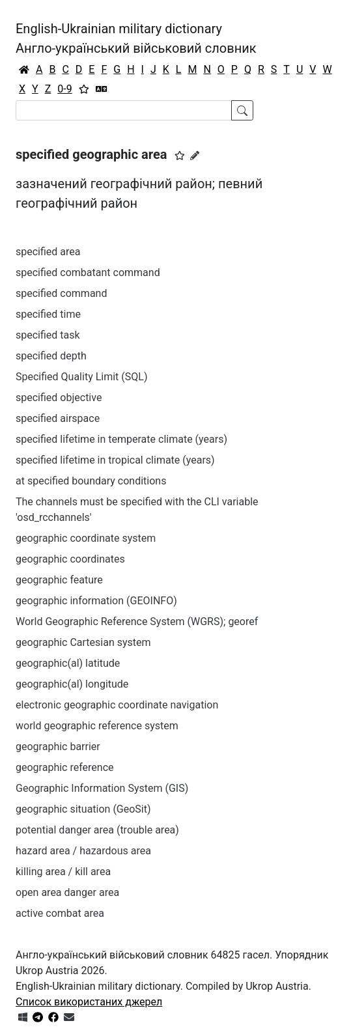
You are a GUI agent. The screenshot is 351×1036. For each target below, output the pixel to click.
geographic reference (65, 767)
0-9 (64, 89)
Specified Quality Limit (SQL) (81, 377)
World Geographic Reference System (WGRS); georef (137, 621)
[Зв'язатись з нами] (69, 1017)
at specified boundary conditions (91, 481)
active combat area (60, 913)
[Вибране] (84, 89)
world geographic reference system (97, 726)
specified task (48, 335)
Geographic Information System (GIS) (102, 788)
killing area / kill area (63, 871)
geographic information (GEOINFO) (96, 601)
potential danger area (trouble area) (97, 830)
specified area (48, 251)
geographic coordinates (70, 559)
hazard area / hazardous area (83, 851)
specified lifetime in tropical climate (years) (115, 460)
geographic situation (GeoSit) (83, 809)
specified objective (59, 397)
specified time (48, 314)
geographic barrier (58, 746)
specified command (61, 293)
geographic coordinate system (86, 538)
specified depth (51, 356)
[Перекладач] (101, 89)
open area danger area (67, 892)
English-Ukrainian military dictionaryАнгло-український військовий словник (136, 38)
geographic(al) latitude (68, 663)
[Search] (124, 110)
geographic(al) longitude (72, 684)
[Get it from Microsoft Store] (22, 1017)
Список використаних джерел (89, 1002)
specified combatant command (88, 272)
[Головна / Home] (24, 69)
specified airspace (58, 418)
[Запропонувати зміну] (194, 155)
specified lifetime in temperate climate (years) (121, 439)
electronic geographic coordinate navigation (117, 705)
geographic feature (59, 580)
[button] (180, 155)
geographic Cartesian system (83, 642)
